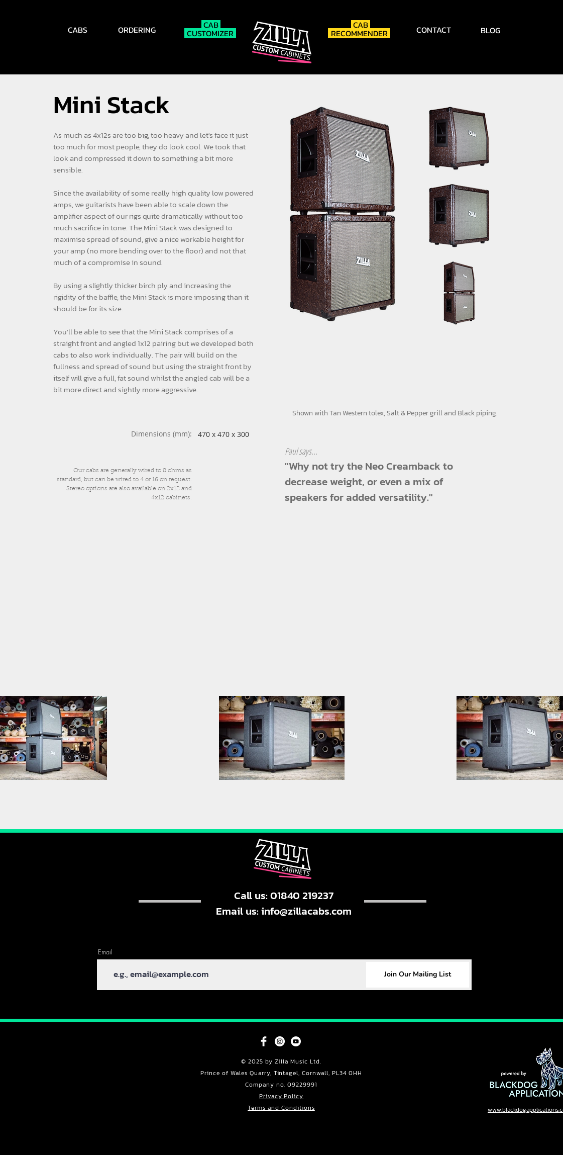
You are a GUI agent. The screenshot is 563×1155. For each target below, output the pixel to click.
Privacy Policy (281, 1096)
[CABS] (79, 30)
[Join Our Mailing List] (418, 974)
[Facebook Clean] (264, 1041)
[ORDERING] (138, 30)
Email (105, 952)
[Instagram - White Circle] (280, 1041)
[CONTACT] (435, 30)
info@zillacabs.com (306, 911)
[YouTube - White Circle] (296, 1041)
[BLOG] (491, 30)
